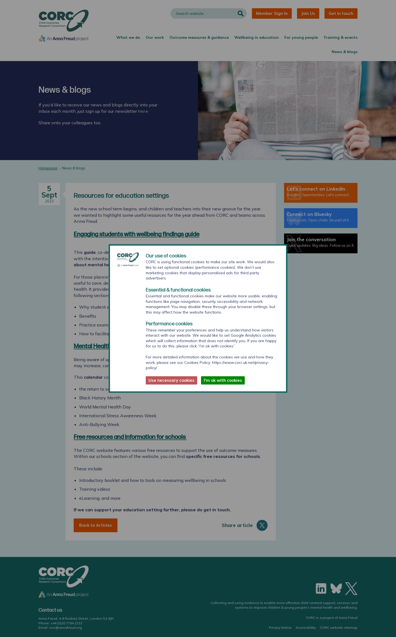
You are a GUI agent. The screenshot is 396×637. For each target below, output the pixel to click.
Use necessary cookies (171, 380)
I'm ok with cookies (223, 380)
